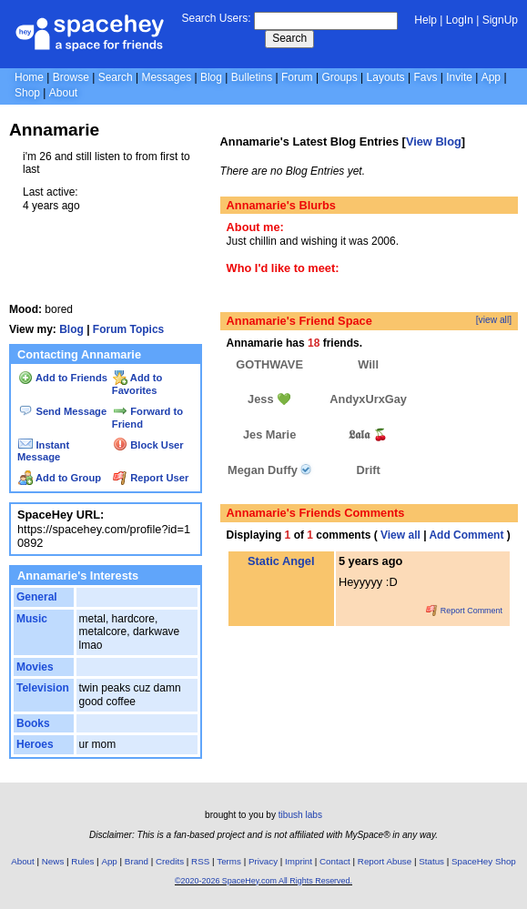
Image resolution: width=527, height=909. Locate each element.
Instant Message (43, 451)
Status (431, 861)
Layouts (386, 77)
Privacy (263, 861)
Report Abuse (384, 861)
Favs (425, 77)
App (491, 77)
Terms (229, 861)
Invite (459, 77)
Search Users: (215, 18)
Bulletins (251, 77)
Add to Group (59, 477)
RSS (200, 861)
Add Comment (466, 535)
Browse (71, 77)
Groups (339, 77)
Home (29, 77)
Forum (297, 77)
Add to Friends (62, 377)
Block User (148, 444)
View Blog (433, 141)
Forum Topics (128, 329)
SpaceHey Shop (483, 861)
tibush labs (300, 815)
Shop (27, 92)
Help (425, 20)
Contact (334, 861)
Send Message (62, 411)
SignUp (500, 20)
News (53, 861)
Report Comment (464, 610)
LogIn (459, 20)
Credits (170, 861)
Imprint (298, 861)
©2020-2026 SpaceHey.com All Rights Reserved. (263, 880)
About (63, 92)
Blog (211, 77)
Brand (136, 861)
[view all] (494, 320)
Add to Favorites (137, 384)
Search (289, 38)
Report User (150, 477)
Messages (166, 77)
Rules (82, 861)
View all (400, 535)
